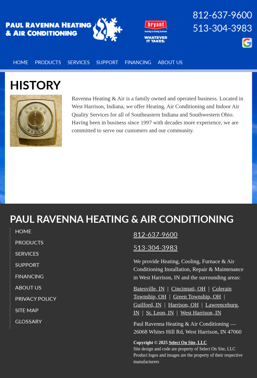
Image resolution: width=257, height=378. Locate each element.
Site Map (27, 310)
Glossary (28, 321)
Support (107, 62)
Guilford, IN (147, 305)
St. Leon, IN (160, 313)
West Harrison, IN (201, 313)
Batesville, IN (148, 289)
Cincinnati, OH (188, 289)
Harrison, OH (183, 305)
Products (48, 62)
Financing (138, 62)
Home (20, 62)
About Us (170, 62)
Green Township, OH (197, 296)
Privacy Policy (35, 298)
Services (79, 62)
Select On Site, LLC (188, 342)
